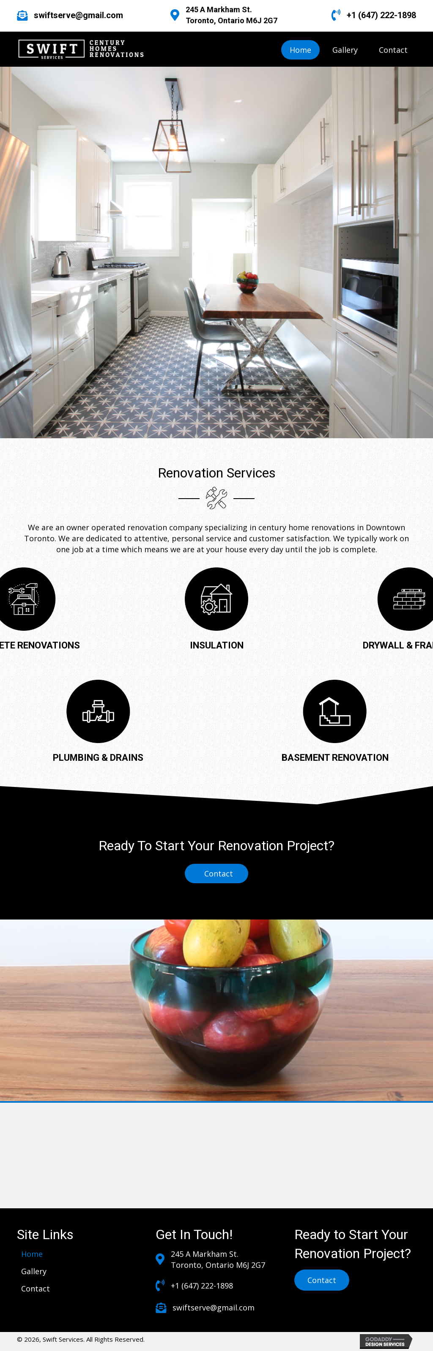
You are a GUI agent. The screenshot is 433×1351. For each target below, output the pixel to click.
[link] (300, 50)
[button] (321, 1280)
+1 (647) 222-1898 (381, 15)
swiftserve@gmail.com (78, 15)
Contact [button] (218, 873)
